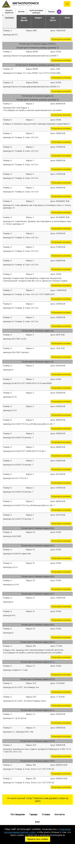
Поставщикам (17, 814)
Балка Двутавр (23, 19)
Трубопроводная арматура (36, 11)
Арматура (9, 17)
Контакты (60, 814)
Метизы (21, 11)
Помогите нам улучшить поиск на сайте (50, 799)
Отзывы (46, 814)
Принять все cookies (37, 839)
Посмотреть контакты (61, 39)
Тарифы (51, 11)
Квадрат (38, 17)
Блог (37, 821)
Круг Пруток (53, 19)
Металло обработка (9, 11)
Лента (67, 17)
